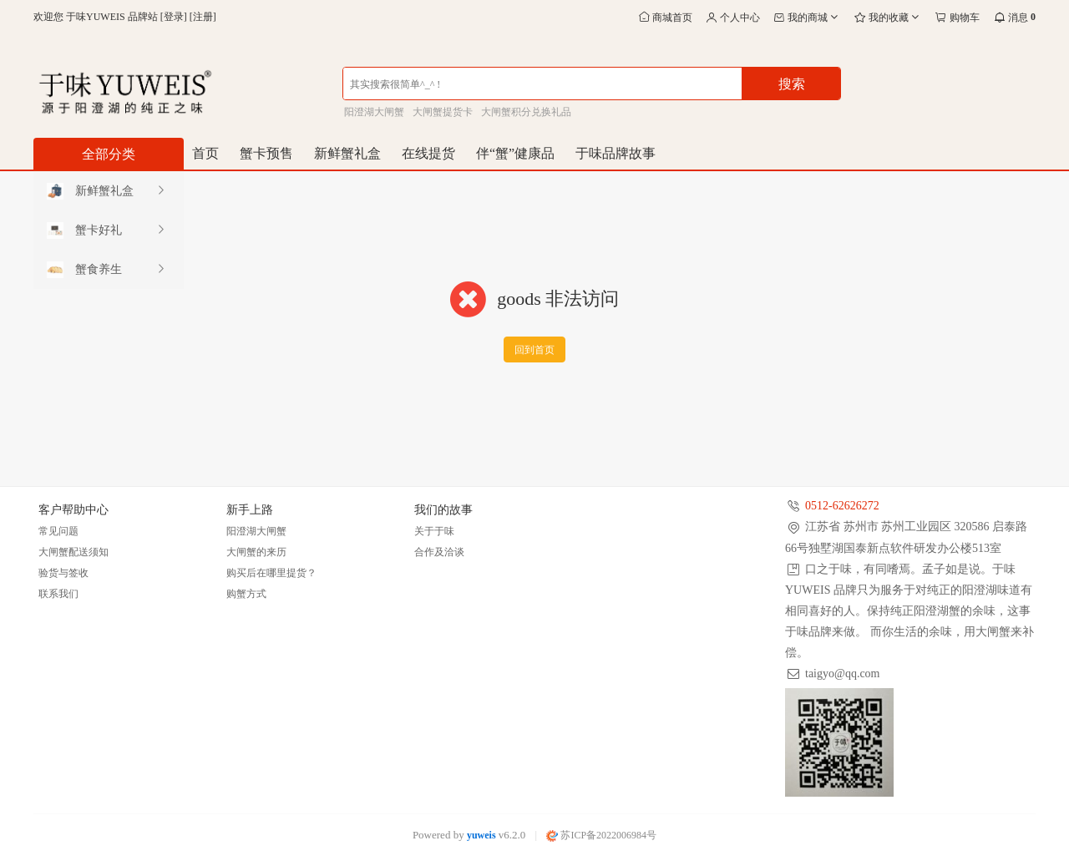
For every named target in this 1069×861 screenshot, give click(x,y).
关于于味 (434, 531)
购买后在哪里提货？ (271, 573)
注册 (203, 17)
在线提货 (428, 153)
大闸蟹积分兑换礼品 (526, 112)
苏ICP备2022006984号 (601, 835)
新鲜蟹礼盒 (347, 153)
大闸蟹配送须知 (73, 552)
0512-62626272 (842, 505)
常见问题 (58, 531)
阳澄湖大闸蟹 (374, 112)
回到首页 (534, 350)
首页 (205, 153)
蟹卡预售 (266, 153)
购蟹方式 (246, 594)
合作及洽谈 (439, 552)
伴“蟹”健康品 (515, 153)
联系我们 (58, 594)
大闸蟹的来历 (256, 552)
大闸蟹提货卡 (443, 112)
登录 (174, 17)
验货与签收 (63, 573)
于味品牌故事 (615, 153)
